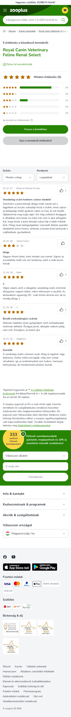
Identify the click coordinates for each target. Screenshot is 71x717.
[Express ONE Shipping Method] (17, 607)
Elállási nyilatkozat (13, 676)
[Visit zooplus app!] (17, 570)
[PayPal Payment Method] (27, 584)
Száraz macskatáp (27, 31)
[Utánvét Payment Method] (8, 591)
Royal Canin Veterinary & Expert (54, 31)
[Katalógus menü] (4, 10)
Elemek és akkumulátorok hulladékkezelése (26, 681)
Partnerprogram (32, 691)
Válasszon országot (17, 525)
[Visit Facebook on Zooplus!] (5, 557)
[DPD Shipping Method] (7, 607)
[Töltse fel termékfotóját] (17, 64)
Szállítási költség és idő (31, 686)
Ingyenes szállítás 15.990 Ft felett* (35, 2)
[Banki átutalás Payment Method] (51, 583)
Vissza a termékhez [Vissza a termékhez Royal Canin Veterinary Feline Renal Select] (35, 129)
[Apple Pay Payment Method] (37, 584)
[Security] (11, 628)
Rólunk (7, 666)
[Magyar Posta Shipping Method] (27, 607)
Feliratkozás (36, 477)
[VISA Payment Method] (7, 584)
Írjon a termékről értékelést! (35, 140)
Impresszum (9, 671)
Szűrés (7, 170)
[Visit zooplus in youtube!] (13, 557)
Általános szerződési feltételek (37, 671)
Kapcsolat (8, 686)
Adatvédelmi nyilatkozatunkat (34, 425)
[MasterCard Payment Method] (17, 584)
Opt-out (37, 696)
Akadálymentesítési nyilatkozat (20, 701)
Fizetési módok (11, 691)
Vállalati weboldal (36, 666)
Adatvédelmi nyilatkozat (16, 696)
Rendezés (42, 170)
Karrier (18, 666)
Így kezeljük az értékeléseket (18, 120)
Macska (12, 31)
